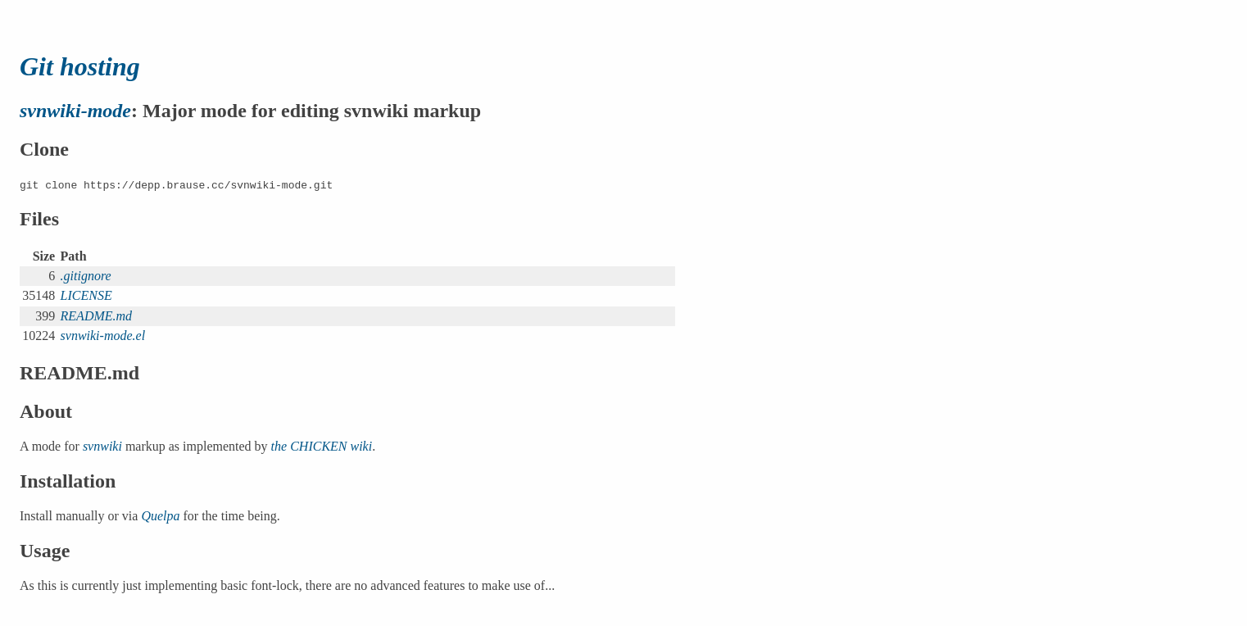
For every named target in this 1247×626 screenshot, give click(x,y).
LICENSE (86, 295)
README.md (97, 316)
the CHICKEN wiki (322, 446)
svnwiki (102, 446)
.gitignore (86, 276)
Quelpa (160, 516)
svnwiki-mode (75, 110)
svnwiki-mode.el (103, 335)
